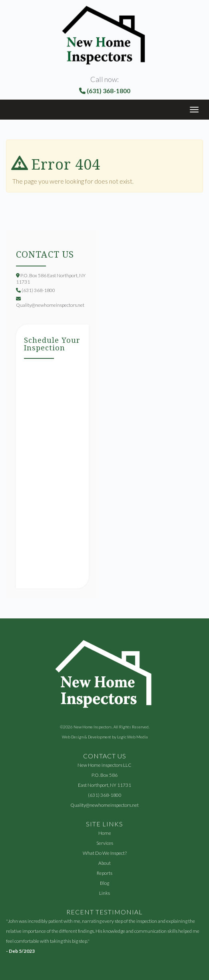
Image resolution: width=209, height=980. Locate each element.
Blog (104, 883)
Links (104, 893)
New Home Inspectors (93, 726)
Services (104, 843)
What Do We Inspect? (105, 853)
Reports (104, 873)
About (104, 863)
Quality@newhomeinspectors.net (104, 805)
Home (104, 833)
